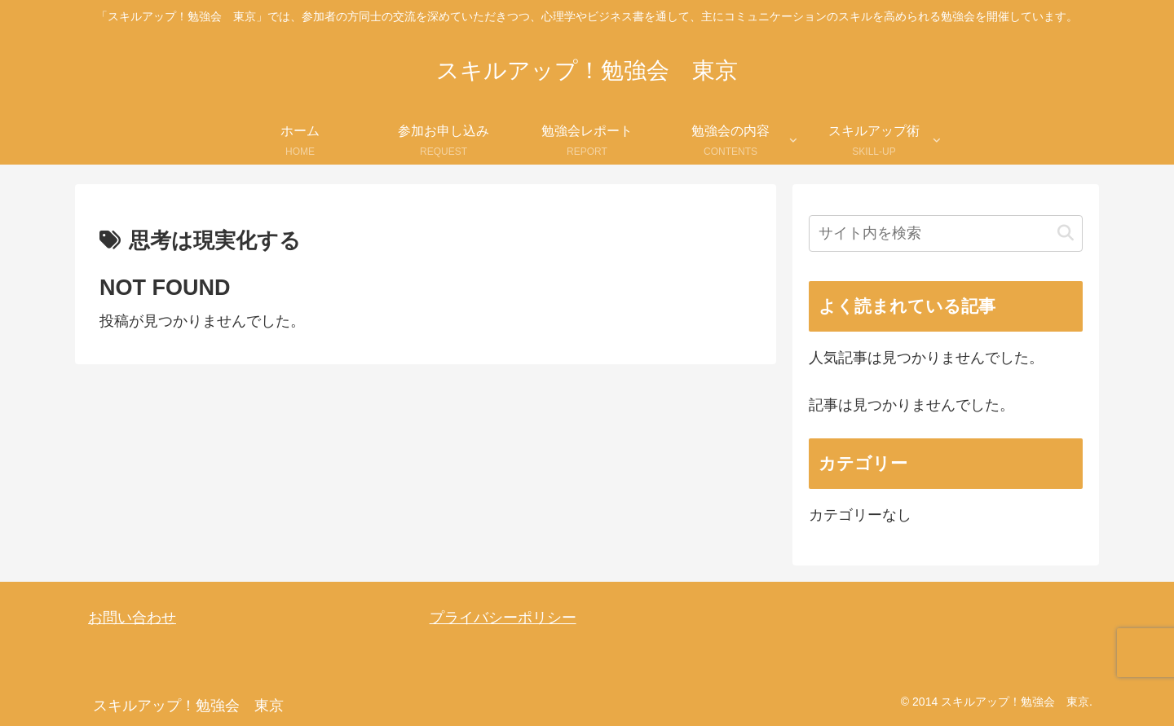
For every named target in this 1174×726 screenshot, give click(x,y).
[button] (1065, 233)
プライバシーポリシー (503, 617)
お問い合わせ (132, 617)
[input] (946, 233)
